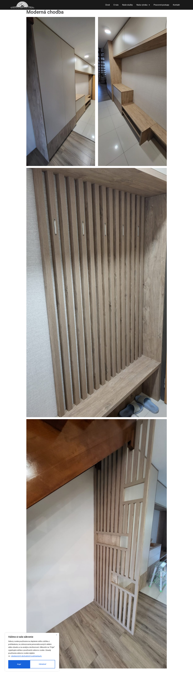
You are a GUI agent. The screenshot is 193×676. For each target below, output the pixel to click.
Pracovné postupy (161, 5)
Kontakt (176, 5)
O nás (115, 5)
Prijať (45, 664)
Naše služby (127, 5)
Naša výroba (143, 5)
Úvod (107, 5)
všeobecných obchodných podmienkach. (26, 657)
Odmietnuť (21, 664)
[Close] (56, 635)
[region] (32, 652)
